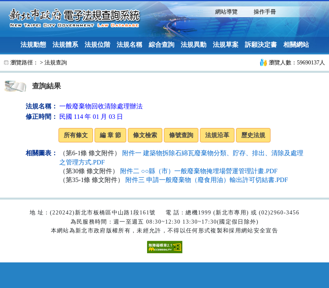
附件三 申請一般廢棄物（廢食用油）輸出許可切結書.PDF (206, 179)
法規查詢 (55, 63)
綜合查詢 (161, 44)
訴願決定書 (261, 44)
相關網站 (296, 44)
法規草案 (225, 44)
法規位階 (97, 44)
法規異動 (193, 44)
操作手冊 (265, 12)
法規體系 (65, 44)
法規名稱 (129, 44)
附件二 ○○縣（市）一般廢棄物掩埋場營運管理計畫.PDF (199, 171)
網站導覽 (226, 12)
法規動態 (33, 44)
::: (200, 11)
